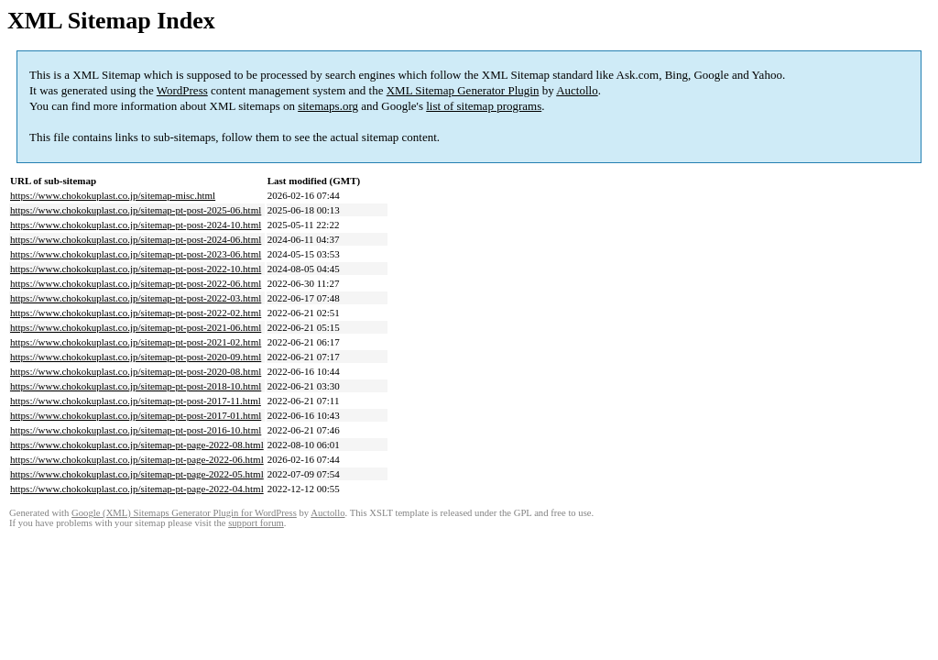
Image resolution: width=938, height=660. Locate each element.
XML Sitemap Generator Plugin (463, 90)
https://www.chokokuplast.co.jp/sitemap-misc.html (112, 195)
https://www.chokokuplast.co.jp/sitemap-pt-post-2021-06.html (135, 327)
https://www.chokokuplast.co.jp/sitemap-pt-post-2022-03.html (135, 297)
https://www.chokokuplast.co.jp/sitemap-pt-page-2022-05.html (137, 473)
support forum (256, 523)
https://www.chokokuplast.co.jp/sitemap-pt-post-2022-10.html (135, 268)
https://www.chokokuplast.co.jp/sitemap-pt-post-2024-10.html (135, 224)
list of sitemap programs (483, 106)
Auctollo (577, 90)
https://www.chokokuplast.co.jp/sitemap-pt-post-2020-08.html (135, 371)
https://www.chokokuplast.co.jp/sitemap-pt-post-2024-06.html (135, 239)
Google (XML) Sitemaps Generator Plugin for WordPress (184, 513)
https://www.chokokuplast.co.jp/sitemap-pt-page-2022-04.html (137, 488)
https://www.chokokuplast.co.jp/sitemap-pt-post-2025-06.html (135, 209)
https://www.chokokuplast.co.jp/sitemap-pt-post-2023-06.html (135, 253)
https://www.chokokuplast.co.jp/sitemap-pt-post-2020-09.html (135, 356)
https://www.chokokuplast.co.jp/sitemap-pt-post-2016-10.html (135, 429)
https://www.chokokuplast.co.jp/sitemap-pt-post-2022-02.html (135, 312)
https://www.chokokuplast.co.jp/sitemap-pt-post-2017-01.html (135, 415)
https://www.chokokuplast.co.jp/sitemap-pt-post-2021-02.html (135, 341)
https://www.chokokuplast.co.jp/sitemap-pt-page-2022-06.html (137, 459)
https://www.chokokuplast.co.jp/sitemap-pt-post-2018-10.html (135, 385)
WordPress (182, 90)
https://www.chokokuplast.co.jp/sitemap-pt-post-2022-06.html (135, 283)
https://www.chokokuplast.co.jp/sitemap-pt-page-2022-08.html (137, 444)
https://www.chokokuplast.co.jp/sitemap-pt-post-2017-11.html (135, 400)
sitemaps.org (328, 106)
